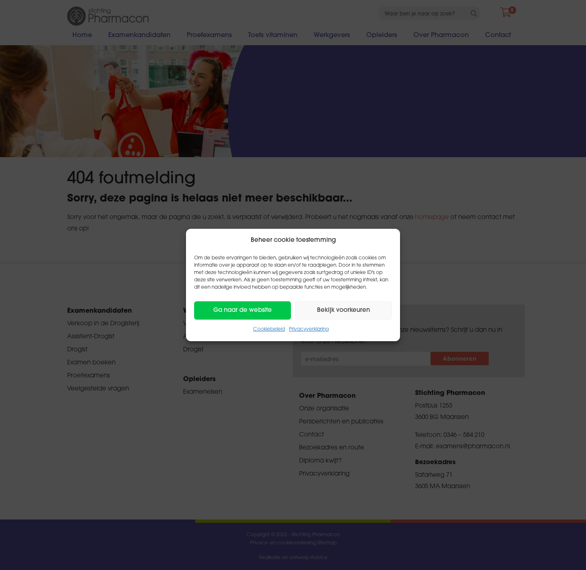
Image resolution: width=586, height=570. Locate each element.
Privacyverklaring (309, 329)
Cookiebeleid (269, 329)
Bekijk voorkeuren (343, 310)
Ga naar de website (242, 310)
